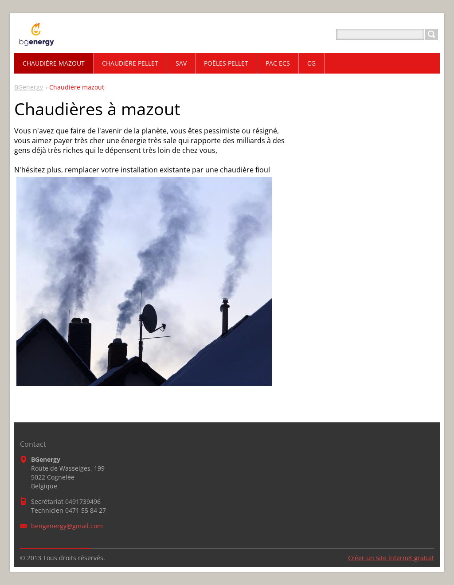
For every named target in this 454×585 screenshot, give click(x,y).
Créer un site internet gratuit (391, 558)
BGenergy (28, 87)
